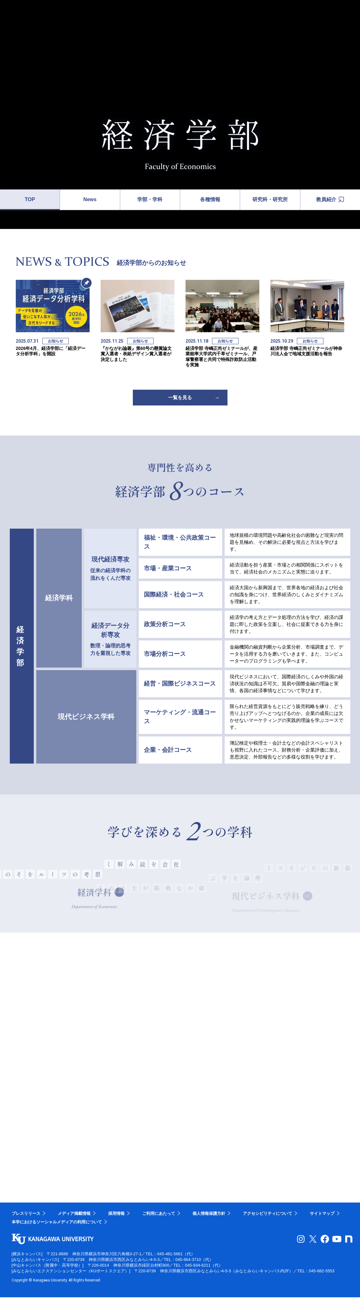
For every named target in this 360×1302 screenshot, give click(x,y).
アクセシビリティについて (267, 1218)
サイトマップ (322, 1218)
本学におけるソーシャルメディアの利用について (57, 1226)
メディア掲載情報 (74, 1218)
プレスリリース (26, 1218)
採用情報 (116, 1218)
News (90, 199)
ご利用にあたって (158, 1218)
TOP (30, 199)
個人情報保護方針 (208, 1218)
